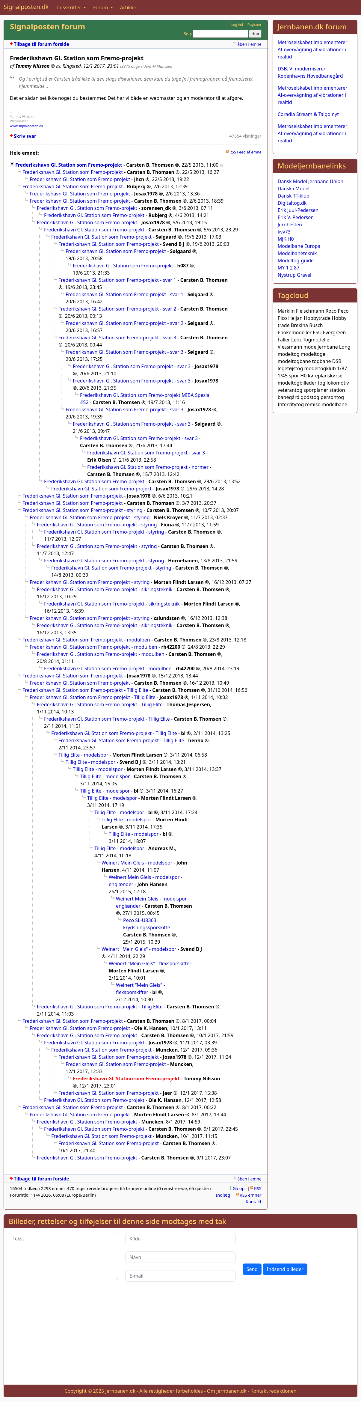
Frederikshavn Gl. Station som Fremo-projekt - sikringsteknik (105, 589)
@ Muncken (162, 66)
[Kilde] (180, 1238)
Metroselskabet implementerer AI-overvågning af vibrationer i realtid (313, 49)
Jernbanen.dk (120, 1391)
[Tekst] (63, 1256)
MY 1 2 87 (289, 267)
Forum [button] (101, 7)
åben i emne (249, 44)
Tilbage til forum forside (41, 44)
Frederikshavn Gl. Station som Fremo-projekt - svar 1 (117, 280)
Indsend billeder (285, 1269)
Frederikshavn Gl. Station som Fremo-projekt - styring (82, 510)
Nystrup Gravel (294, 275)
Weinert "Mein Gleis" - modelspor (139, 949)
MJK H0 (286, 239)
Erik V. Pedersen (296, 217)
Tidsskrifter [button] (69, 7)
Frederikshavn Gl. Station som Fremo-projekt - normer (148, 467)
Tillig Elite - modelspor (83, 755)
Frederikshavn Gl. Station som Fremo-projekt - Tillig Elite (85, 690)
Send (252, 1269)
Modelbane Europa (299, 246)
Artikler (128, 7)
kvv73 (284, 231)
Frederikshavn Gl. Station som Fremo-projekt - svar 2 (117, 308)
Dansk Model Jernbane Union (310, 181)
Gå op (238, 1188)
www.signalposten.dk (26, 126)
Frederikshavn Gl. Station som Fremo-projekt (68, 165)
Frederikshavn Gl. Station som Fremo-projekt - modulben (86, 639)
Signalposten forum (47, 26)
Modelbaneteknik (297, 253)
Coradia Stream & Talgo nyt (308, 114)
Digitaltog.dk (292, 203)
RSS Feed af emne (245, 152)
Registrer (254, 24)
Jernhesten (290, 224)
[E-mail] (180, 1275)
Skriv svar (25, 136)
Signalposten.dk (26, 7)
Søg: (188, 33)
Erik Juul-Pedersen (298, 210)
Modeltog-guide (296, 260)
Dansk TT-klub (293, 195)
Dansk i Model (293, 188)
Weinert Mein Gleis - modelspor (137, 862)
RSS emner (251, 1195)
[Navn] (180, 1257)
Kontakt (254, 1201)
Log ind (237, 24)
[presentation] (288, 1244)
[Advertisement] (180, 1338)
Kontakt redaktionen (273, 1391)
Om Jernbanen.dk (227, 1391)
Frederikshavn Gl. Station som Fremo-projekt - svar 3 (117, 337)
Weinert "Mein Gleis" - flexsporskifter (150, 963)
